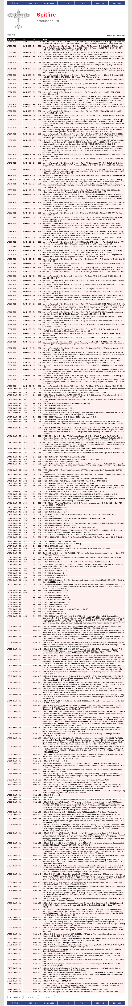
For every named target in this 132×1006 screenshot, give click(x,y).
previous (15, 997)
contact (117, 3)
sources (100, 3)
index (31, 997)
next (47, 997)
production (32, 3)
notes (66, 3)
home (15, 3)
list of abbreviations (116, 35)
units (83, 3)
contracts (49, 3)
